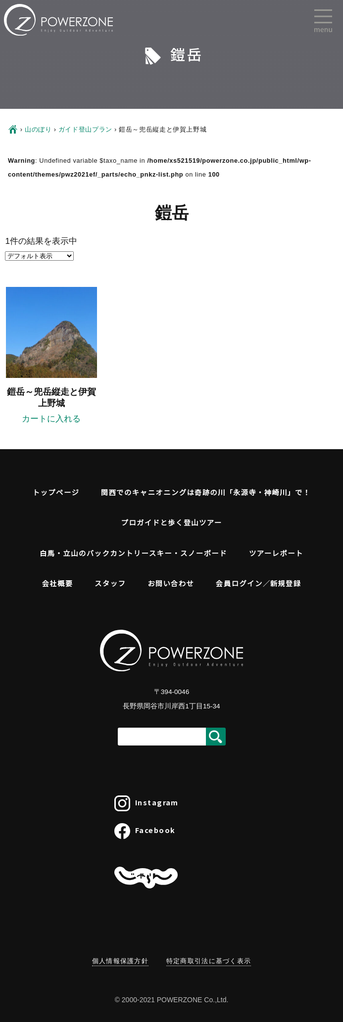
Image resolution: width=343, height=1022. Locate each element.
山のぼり (38, 129)
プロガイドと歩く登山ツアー (171, 522)
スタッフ (110, 583)
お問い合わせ (170, 583)
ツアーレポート (276, 553)
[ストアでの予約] (39, 256)
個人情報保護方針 (120, 961)
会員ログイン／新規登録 (258, 583)
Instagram (146, 803)
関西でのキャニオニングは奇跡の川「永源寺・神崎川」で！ (205, 492)
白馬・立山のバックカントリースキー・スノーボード (133, 553)
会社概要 (57, 583)
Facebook (145, 831)
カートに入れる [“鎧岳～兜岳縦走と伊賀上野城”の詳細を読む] (51, 418)
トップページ (56, 492)
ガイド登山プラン (85, 129)
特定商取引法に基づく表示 (208, 961)
